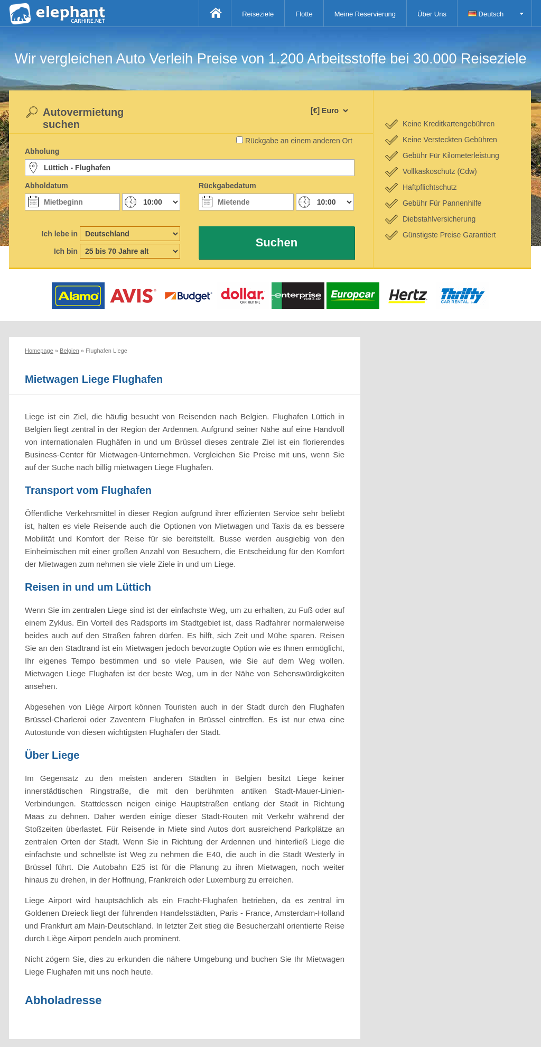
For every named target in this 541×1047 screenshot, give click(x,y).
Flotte (304, 14)
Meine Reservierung (365, 14)
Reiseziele (258, 14)
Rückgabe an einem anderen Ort (298, 140)
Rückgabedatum (227, 185)
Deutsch (485, 14)
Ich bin (66, 251)
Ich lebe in (60, 233)
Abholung (42, 151)
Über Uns (431, 14)
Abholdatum (46, 185)
